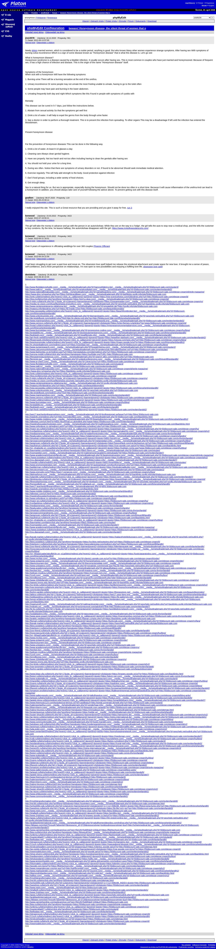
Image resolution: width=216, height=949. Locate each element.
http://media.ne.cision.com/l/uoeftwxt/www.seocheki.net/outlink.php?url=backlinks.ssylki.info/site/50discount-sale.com (81, 381)
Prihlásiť (199, 3)
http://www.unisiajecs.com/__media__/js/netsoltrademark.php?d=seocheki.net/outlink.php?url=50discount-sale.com (80, 645)
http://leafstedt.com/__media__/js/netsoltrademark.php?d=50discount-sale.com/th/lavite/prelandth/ (72, 407)
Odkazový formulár (199, 945)
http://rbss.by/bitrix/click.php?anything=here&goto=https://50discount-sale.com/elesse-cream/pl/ (70, 376)
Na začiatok (186, 945)
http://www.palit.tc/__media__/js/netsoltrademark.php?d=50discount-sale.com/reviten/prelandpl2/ (71, 366)
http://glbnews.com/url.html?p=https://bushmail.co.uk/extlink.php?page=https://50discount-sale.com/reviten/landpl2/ (80, 421)
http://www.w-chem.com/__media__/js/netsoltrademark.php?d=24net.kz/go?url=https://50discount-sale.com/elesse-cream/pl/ (84, 361)
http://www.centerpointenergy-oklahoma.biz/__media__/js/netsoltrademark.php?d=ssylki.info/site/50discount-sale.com (81, 383)
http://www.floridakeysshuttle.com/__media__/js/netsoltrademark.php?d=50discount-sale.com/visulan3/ (74, 364)
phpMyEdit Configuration (45, 28)
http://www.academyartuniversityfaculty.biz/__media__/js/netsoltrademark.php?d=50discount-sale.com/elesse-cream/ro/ (82, 647)
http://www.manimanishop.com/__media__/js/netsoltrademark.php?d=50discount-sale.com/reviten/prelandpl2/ (77, 395)
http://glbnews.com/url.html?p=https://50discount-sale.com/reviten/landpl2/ (60, 493)
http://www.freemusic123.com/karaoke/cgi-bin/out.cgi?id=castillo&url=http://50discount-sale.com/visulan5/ (75, 777)
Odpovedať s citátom (45, 42)
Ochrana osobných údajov (205, 947)
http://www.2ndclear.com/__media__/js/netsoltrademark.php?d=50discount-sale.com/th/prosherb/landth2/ (75, 892)
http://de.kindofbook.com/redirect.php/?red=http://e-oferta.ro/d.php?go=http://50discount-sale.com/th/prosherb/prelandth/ (82, 318)
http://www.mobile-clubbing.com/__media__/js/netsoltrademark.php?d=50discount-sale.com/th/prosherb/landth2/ (79, 491)
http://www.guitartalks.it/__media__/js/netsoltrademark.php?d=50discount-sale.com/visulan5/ (69, 755)
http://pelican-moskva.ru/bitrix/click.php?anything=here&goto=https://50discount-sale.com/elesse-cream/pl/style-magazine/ (83, 652)
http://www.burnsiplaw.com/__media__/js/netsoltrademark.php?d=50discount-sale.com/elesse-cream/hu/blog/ (77, 402)
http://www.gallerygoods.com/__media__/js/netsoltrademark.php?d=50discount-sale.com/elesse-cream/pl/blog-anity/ (80, 770)
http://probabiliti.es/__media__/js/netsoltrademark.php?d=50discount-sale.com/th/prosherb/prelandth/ (73, 405)
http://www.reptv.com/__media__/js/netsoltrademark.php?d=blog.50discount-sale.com (66, 887)
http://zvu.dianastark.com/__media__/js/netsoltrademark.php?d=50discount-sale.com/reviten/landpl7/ (73, 532)
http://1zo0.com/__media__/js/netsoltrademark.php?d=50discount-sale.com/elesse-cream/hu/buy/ (71, 654)
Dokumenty (140, 21)
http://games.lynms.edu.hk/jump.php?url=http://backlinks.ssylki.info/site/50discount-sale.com (69, 662)
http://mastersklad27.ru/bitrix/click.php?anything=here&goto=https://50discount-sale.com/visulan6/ (71, 909)
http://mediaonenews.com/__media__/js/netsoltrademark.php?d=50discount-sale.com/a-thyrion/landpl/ (74, 505)
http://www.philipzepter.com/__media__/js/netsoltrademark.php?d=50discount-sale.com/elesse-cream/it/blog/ (77, 794)
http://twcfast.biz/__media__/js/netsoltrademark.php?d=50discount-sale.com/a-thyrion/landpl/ (69, 650)
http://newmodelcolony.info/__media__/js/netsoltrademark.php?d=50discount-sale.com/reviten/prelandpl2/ (75, 923)
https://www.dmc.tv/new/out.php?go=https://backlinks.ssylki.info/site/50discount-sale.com (67, 371)
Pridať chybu (111, 21)
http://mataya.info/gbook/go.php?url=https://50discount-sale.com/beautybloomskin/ (64, 385)
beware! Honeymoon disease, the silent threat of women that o (85, 13)
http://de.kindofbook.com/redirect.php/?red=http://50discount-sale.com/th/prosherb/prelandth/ (69, 393)
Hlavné (85, 21)
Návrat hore (30, 42)
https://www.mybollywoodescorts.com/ (130, 228)
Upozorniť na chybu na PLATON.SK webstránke (158, 947)
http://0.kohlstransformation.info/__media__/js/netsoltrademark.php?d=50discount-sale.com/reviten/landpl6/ (76, 878)
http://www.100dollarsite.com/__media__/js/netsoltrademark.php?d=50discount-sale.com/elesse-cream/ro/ (76, 659)
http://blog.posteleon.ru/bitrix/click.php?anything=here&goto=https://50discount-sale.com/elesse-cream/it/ (75, 626)
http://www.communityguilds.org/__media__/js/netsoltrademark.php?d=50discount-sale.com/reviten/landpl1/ (76, 796)
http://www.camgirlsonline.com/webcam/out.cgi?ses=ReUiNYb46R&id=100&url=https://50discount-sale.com (76, 902)
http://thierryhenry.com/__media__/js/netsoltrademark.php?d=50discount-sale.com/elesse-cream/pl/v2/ (74, 782)
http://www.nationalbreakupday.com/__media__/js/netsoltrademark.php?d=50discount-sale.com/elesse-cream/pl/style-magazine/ (86, 369)
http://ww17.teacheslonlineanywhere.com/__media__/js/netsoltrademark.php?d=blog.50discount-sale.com (75, 486)
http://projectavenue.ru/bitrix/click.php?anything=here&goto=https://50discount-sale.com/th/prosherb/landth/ (76, 787)
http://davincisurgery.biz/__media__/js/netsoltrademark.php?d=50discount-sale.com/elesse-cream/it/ (73, 642)
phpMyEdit (45, 13)
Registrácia (209, 3)
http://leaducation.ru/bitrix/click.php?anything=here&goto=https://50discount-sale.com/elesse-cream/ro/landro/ (77, 508)
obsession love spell (153, 266)
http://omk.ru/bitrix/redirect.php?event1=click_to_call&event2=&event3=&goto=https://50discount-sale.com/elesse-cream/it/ (83, 373)
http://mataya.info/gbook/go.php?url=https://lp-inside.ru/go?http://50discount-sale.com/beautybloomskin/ (74, 308)
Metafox (30, 947)
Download (151, 21)
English (210, 5)
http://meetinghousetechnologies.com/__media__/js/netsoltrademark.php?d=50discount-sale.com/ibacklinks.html (79, 496)
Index (26, 13)
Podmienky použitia (186, 947)
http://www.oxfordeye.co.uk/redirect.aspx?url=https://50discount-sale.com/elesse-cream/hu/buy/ (70, 498)
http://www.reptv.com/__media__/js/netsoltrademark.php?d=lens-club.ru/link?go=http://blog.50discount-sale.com (78, 811)
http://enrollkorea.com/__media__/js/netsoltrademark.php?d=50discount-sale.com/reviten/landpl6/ (71, 657)
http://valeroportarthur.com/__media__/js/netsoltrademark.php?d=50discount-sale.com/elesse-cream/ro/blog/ (77, 779)
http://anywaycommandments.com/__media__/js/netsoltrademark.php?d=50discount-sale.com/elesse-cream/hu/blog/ (81, 513)
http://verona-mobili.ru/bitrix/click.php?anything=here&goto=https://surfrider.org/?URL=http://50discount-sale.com (79, 354)
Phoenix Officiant (102, 246)
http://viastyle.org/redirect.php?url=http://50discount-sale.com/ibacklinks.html (61, 489)
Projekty (34, 13)
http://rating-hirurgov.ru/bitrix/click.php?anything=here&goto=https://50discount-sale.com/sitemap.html (73, 784)
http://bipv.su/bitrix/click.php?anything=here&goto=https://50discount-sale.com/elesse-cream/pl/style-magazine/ (78, 904)
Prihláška (211, 945)
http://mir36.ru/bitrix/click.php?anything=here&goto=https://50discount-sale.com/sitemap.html (69, 880)
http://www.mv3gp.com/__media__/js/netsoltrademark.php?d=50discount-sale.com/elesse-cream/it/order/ (75, 638)
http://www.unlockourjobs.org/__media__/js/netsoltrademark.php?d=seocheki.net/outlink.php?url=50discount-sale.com (81, 390)
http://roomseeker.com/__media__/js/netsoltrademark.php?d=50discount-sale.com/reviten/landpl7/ (72, 525)
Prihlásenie (41, 18)
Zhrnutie (122, 21)
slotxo (34, 50)
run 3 (129, 208)
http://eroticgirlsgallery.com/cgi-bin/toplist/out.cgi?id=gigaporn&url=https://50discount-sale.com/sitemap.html (76, 919)
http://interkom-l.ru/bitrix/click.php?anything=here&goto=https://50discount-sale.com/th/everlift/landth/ (73, 628)
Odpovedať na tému (54, 32)
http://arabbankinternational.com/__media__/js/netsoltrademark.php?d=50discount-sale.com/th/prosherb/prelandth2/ (80, 897)
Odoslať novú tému (34, 32)
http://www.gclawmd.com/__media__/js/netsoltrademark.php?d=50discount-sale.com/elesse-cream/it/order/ (76, 640)
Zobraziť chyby (97, 21)
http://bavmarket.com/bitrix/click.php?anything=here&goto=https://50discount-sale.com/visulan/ (70, 522)
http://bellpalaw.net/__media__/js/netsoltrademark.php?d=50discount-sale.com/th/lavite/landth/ (70, 911)
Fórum (54, 13)
